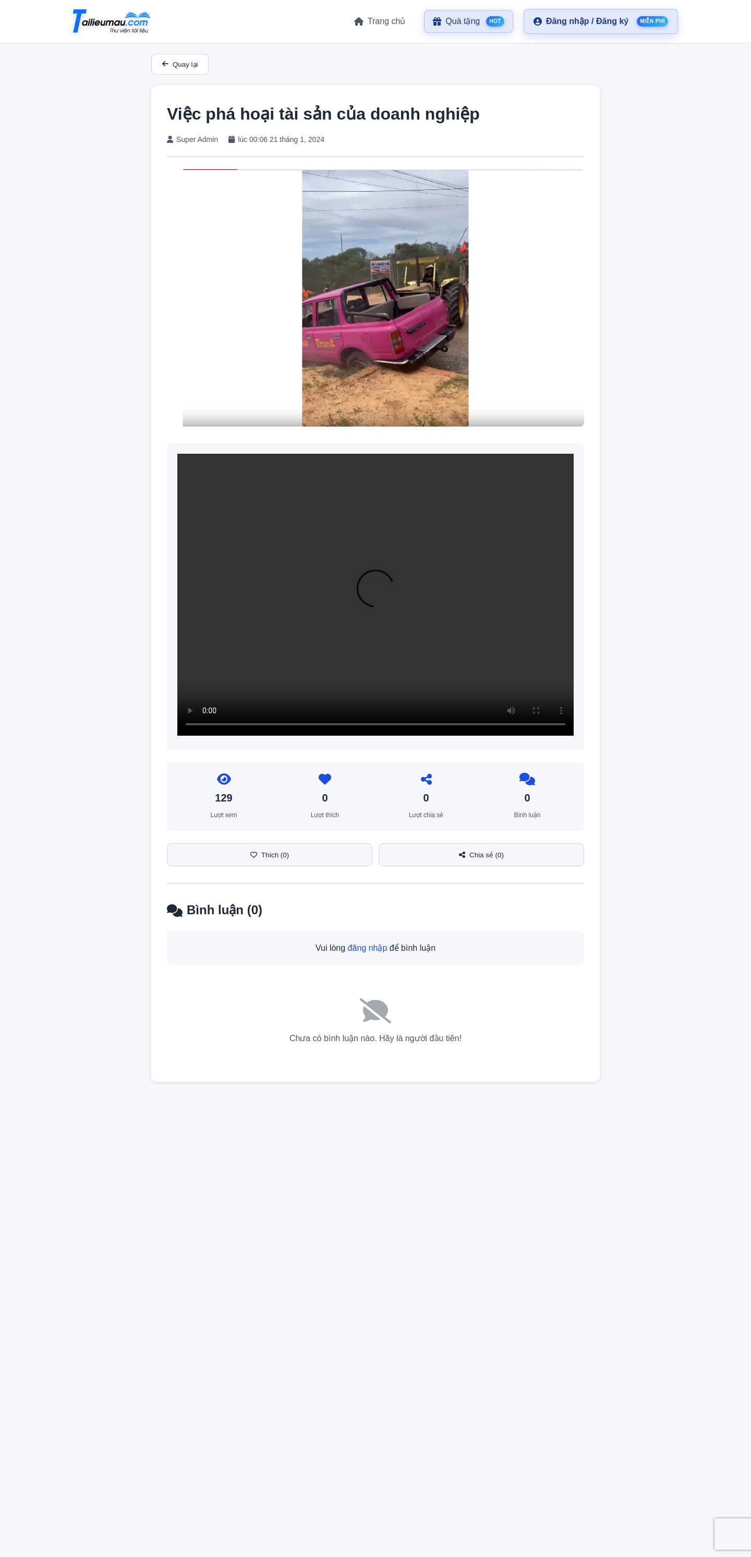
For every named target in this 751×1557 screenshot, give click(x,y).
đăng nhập (367, 947)
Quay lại (180, 64)
